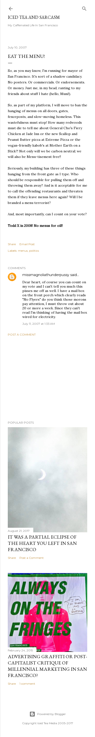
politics (34, 250)
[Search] (84, 7)
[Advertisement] (47, 378)
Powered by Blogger (47, 714)
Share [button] (12, 244)
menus (23, 250)
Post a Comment (22, 334)
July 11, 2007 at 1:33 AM (38, 323)
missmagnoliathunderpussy (45, 275)
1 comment (27, 683)
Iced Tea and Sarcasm (34, 17)
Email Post (27, 244)
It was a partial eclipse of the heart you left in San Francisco (42, 543)
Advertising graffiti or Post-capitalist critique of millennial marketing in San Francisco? (47, 665)
